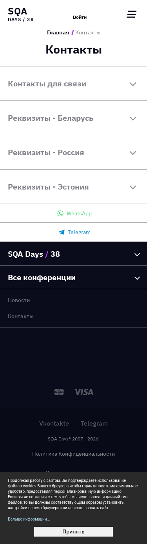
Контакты (21, 316)
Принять (73, 531)
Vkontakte (54, 423)
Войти (80, 17)
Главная (58, 32)
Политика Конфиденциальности (73, 453)
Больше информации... (29, 519)
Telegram (94, 423)
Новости (19, 300)
